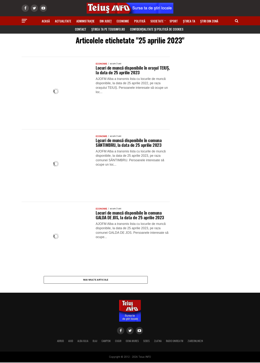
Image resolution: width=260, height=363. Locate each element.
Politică (139, 21)
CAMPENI (106, 341)
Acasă (46, 21)
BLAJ (95, 341)
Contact (80, 29)
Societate (157, 21)
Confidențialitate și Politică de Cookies (156, 29)
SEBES (146, 341)
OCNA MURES (132, 341)
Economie (123, 21)
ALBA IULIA (82, 341)
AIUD (70, 341)
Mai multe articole (95, 280)
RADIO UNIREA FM (174, 341)
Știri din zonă (209, 21)
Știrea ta (189, 21)
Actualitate (63, 21)
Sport (174, 21)
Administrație (85, 21)
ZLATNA (158, 341)
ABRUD (60, 341)
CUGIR (118, 341)
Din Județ (106, 21)
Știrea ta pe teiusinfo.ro (108, 29)
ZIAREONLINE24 (195, 341)
